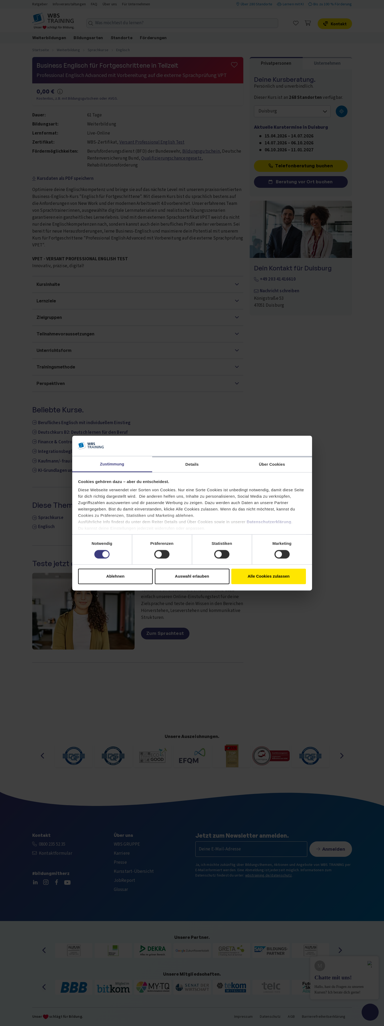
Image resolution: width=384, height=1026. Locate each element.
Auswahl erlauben (192, 576)
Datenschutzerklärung (269, 522)
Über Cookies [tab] (272, 464)
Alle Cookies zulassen (269, 576)
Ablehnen (115, 576)
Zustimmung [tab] (112, 464)
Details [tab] (192, 464)
